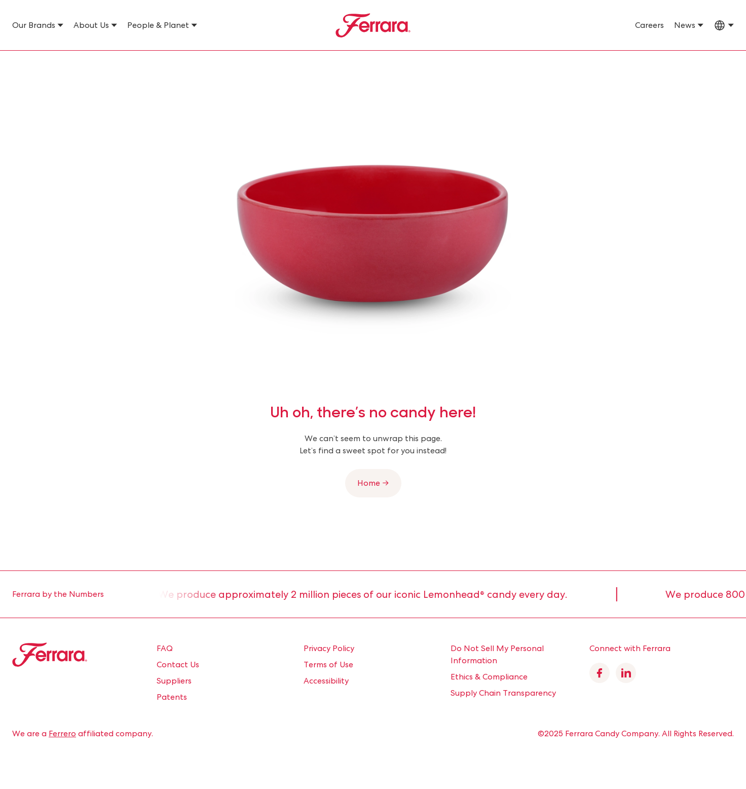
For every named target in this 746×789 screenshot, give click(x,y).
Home (21, 63)
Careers (649, 25)
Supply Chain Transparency (503, 693)
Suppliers (174, 680)
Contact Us (178, 664)
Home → (373, 483)
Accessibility (326, 680)
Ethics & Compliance (489, 676)
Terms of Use (328, 664)
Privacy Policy (329, 648)
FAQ (165, 648)
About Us (91, 25)
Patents (172, 697)
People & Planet (158, 25)
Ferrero (62, 733)
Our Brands (33, 25)
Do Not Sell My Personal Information (497, 654)
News (684, 25)
